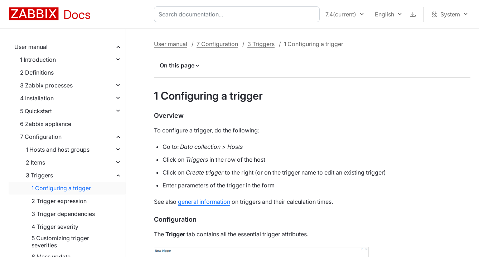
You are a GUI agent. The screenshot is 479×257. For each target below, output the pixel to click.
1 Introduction (38, 59)
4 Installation (37, 98)
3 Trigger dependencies (63, 213)
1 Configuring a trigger (61, 188)
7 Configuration (41, 136)
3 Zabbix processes (46, 85)
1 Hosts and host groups (57, 149)
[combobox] (238, 14)
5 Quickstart (36, 111)
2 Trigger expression (59, 201)
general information (204, 201)
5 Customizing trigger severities (60, 242)
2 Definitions (37, 72)
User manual (31, 46)
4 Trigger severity (55, 226)
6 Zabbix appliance (45, 123)
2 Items (35, 162)
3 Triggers (39, 175)
